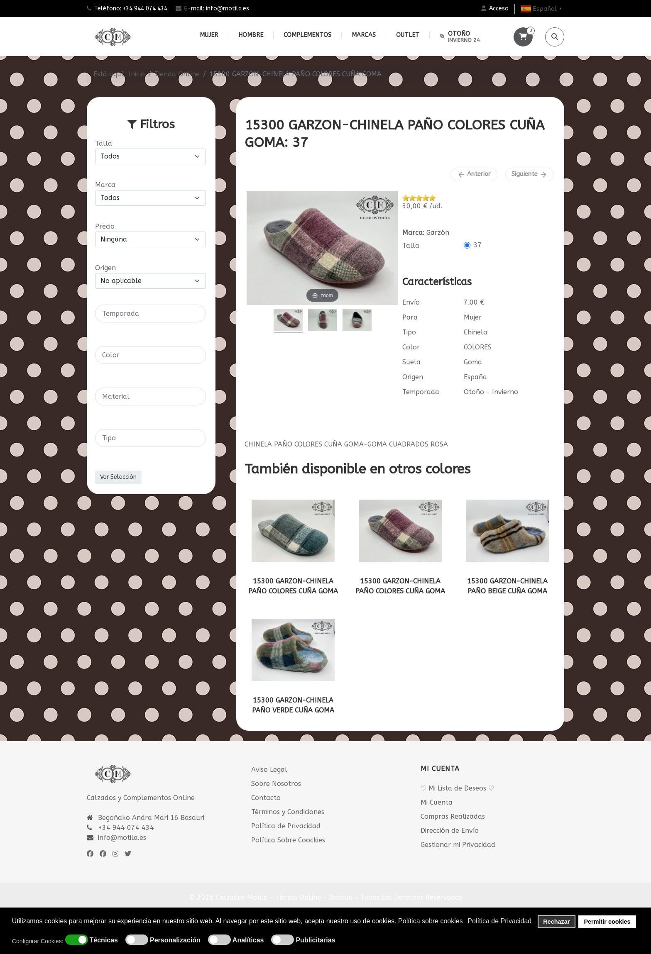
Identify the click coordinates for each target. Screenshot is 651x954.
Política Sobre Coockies (288, 840)
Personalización (175, 940)
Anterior (474, 174)
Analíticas (248, 940)
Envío (411, 302)
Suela (411, 362)
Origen (412, 377)
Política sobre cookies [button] (430, 921)
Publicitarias (315, 940)
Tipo (409, 332)
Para (410, 317)
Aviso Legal (269, 769)
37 (478, 245)
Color (411, 347)
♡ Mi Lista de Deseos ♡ (457, 788)
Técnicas (104, 940)
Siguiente (530, 174)
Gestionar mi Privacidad (458, 845)
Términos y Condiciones (287, 812)
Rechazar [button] (556, 921)
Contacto (266, 798)
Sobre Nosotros (276, 784)
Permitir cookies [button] (607, 921)
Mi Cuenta (437, 802)
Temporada (420, 392)
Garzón (437, 233)
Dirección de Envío (450, 830)
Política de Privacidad (286, 826)
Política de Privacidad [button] (499, 921)
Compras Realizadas (453, 816)
